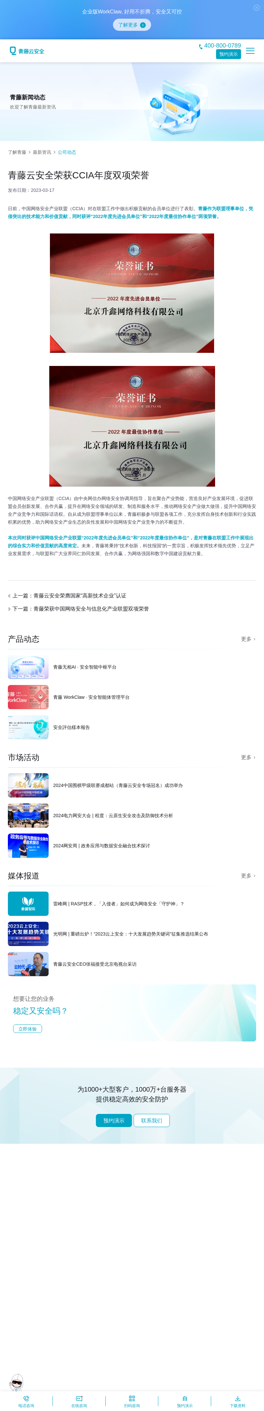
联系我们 (151, 1120)
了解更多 (128, 25)
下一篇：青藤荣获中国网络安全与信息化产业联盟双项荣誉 (80, 609)
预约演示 (228, 54)
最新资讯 (42, 152)
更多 (246, 639)
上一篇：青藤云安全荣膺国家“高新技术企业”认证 (69, 595)
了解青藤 (17, 152)
